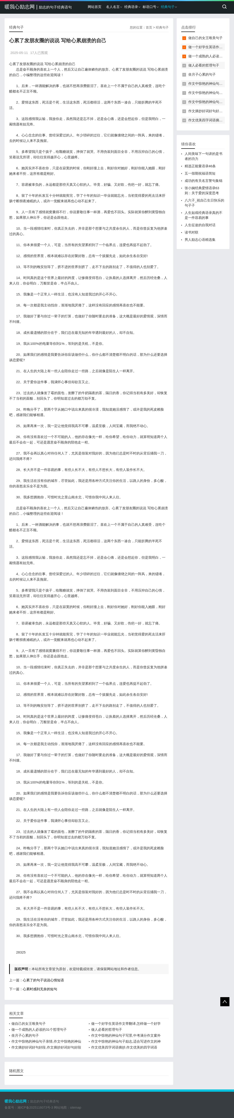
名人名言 (113, 7)
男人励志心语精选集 (200, 240)
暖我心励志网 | (38, 7)
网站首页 (94, 7)
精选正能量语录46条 (200, 166)
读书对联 (191, 232)
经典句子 (168, 7)
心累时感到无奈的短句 (40, 989)
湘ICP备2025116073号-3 (35, 1107)
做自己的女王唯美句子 (28, 1023)
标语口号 (149, 7)
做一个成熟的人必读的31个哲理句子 (39, 1029)
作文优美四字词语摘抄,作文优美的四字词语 (124, 1047)
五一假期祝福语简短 (200, 173)
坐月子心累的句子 (25, 1035)
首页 (149, 27)
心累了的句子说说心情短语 (43, 980)
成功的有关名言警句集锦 (203, 181)
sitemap (75, 1107)
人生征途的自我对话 (200, 225)
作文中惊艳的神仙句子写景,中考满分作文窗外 (126, 1035)
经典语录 (131, 7)
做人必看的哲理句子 (106, 1029)
